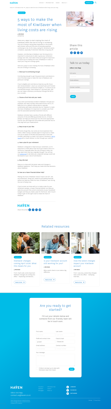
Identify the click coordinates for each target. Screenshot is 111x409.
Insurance (40, 386)
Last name (59, 332)
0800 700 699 (75, 68)
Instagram (71, 393)
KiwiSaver (40, 388)
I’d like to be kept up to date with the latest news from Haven (49, 369)
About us (49, 390)
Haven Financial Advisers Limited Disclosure (20, 400)
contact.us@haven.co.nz (21, 395)
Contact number (75, 87)
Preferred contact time (43, 339)
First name (39, 332)
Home (11, 7)
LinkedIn (70, 386)
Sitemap (90, 400)
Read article (18, 282)
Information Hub (19, 7)
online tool (23, 154)
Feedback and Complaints (16, 403)
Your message (40, 352)
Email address (74, 80)
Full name (73, 73)
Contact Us (89, 2)
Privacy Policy (97, 400)
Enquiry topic (60, 338)
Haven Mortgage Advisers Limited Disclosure (20, 401)
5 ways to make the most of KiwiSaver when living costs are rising (42, 7)
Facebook (71, 390)
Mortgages (41, 390)
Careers (49, 388)
